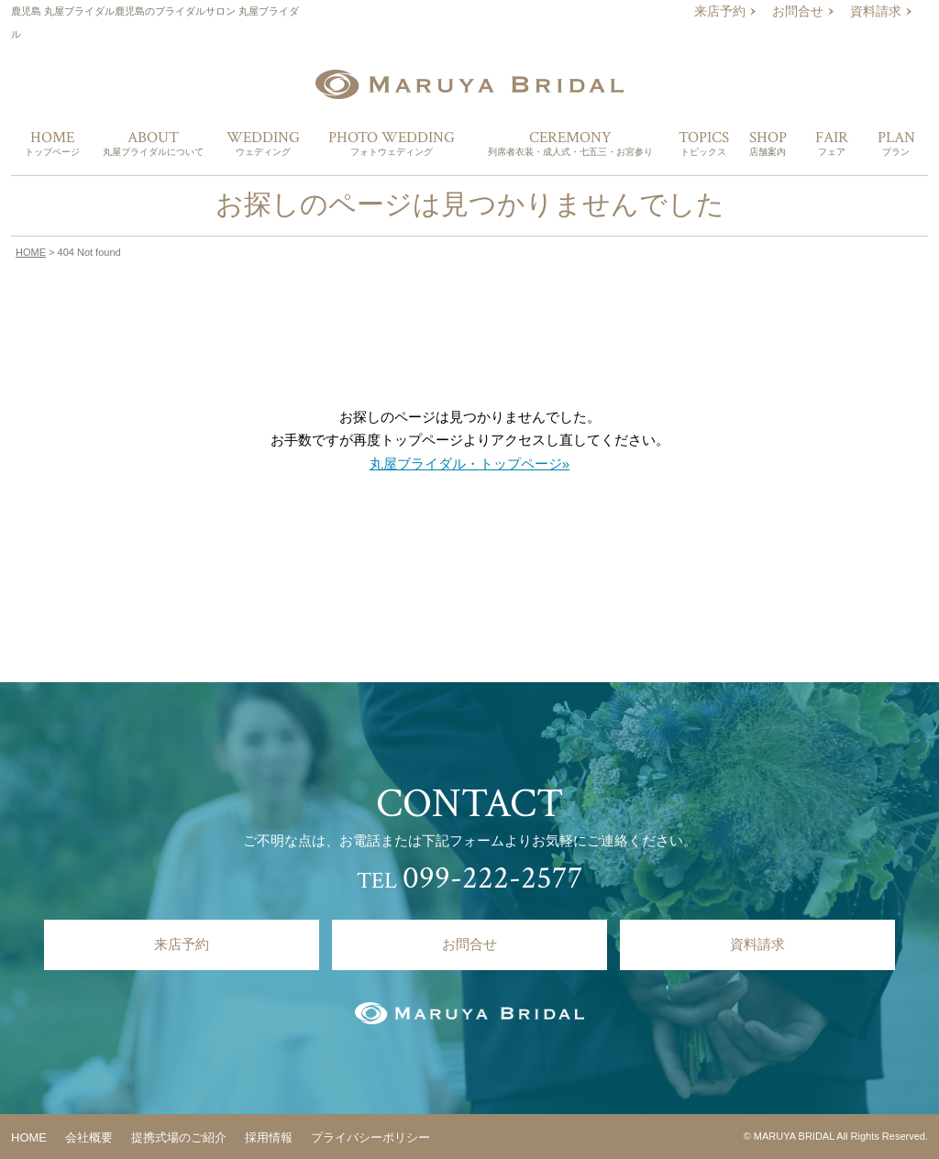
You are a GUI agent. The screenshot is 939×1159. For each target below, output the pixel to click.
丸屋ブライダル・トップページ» (469, 464)
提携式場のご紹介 (178, 1137)
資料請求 (875, 11)
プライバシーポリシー (370, 1137)
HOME (31, 252)
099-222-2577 (493, 878)
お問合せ (797, 11)
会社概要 (89, 1137)
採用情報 (269, 1137)
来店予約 (720, 11)
